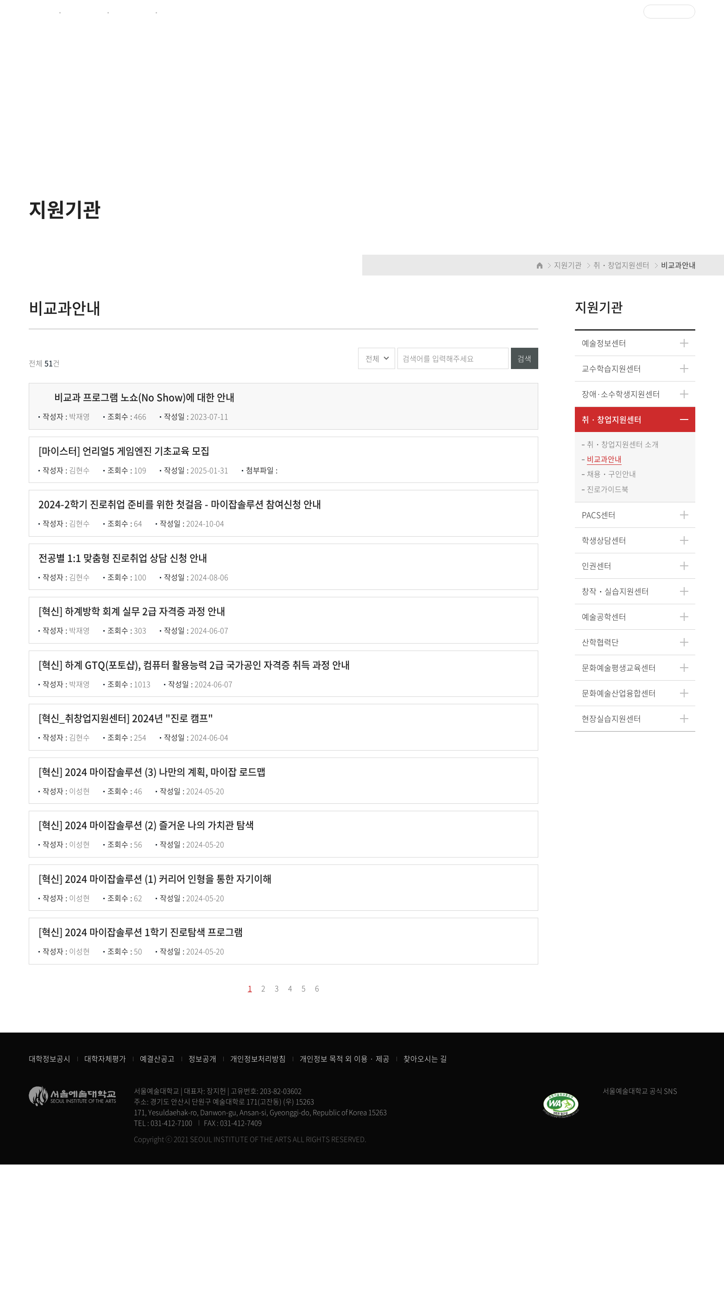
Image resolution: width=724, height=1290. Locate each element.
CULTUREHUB (183, 12)
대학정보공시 (49, 1184)
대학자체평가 (105, 1184)
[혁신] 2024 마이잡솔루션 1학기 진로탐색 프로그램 (145, 1052)
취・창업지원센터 (612, 420)
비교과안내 (604, 459)
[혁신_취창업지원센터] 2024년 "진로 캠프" (130, 792)
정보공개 (202, 1184)
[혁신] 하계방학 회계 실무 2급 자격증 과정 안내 (136, 663)
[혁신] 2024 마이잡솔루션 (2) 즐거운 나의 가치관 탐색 (150, 922)
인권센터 (597, 566)
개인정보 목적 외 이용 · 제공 (345, 1184)
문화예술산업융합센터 (619, 694)
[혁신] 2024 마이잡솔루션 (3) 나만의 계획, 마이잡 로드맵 (156, 857)
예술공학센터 (604, 617)
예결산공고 (157, 1184)
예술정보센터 (131, 12)
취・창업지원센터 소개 (623, 445)
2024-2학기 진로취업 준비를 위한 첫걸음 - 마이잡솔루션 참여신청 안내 (184, 532)
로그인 (621, 12)
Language (666, 11)
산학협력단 (600, 643)
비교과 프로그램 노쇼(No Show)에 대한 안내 (141, 402)
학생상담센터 (604, 541)
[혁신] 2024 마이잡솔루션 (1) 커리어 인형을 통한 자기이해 (160, 988)
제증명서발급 (83, 12)
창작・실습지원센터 (615, 592)
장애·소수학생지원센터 (621, 394)
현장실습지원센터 (612, 719)
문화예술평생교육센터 (619, 668)
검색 (524, 358)
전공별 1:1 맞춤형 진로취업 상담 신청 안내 (127, 597)
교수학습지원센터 (612, 369)
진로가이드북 (608, 489)
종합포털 (42, 12)
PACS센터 (599, 515)
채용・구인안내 (611, 475)
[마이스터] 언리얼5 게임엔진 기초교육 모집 (128, 467)
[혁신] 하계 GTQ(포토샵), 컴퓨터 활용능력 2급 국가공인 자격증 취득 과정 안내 (198, 727)
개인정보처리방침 (258, 1184)
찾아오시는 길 (425, 1184)
